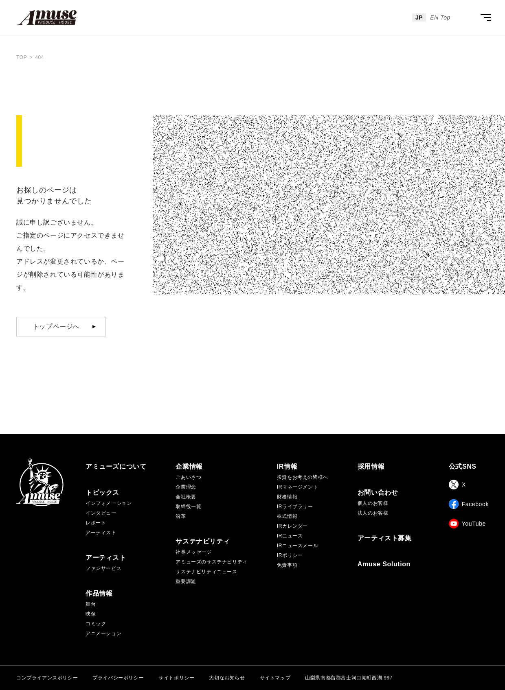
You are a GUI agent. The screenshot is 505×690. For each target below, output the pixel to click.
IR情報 (287, 466)
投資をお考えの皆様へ (302, 477)
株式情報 (287, 516)
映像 (91, 614)
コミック (96, 624)
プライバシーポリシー (118, 678)
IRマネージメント (297, 487)
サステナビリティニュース (206, 571)
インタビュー (101, 513)
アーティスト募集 (385, 538)
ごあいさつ (188, 477)
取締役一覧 (188, 506)
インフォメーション (109, 503)
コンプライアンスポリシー (47, 678)
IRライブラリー (295, 506)
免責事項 (287, 565)
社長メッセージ (193, 552)
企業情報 (189, 466)
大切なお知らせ (227, 678)
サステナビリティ (203, 541)
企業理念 (186, 487)
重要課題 (186, 581)
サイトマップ (275, 678)
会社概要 (186, 497)
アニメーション (103, 633)
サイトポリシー (176, 678)
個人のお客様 (373, 503)
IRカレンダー (292, 526)
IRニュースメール (297, 545)
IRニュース (290, 536)
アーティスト (101, 532)
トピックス (102, 492)
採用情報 (371, 466)
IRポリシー (290, 555)
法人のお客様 (373, 513)
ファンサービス (103, 568)
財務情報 (287, 497)
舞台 (91, 604)
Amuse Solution (384, 564)
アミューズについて (116, 466)
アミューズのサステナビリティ (211, 562)
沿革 (181, 516)
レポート (96, 523)
